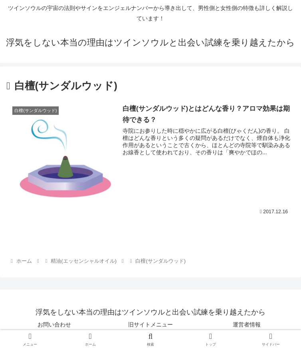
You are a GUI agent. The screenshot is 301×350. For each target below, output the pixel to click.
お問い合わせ (54, 324)
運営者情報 (247, 324)
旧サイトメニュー (150, 324)
